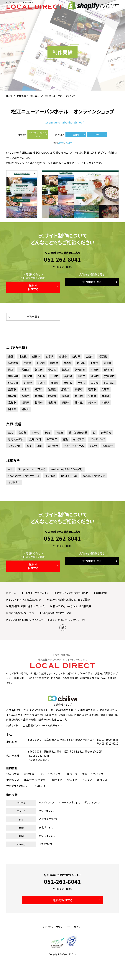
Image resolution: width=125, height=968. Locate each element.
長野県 (68, 376)
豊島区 (65, 369)
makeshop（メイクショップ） (67, 469)
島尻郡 (25, 409)
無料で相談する (43, 287)
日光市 (41, 363)
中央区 (52, 369)
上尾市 (94, 363)
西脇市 (25, 396)
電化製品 (53, 446)
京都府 (79, 389)
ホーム (12, 593)
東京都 (107, 363)
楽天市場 (50, 476)
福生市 (39, 369)
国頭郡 (12, 409)
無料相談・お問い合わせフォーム (27, 606)
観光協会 (106, 432)
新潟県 (108, 369)
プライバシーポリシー (53, 927)
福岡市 (39, 402)
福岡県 (25, 402)
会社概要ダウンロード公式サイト (41, 725)
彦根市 (65, 389)
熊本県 (79, 402)
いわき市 (13, 363)
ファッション (14, 446)
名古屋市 (109, 383)
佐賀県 (52, 402)
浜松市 (68, 383)
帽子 (29, 446)
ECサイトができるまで (36, 593)
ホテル (100, 134)
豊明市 (12, 389)
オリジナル (14, 482)
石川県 (41, 376)
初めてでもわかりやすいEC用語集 (72, 606)
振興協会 (107, 446)
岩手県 (49, 356)
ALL (10, 432)
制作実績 (101, 593)
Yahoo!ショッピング (94, 476)
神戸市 (12, 396)
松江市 (69, 142)
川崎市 (95, 369)
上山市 (89, 356)
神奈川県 (80, 369)
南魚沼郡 (13, 376)
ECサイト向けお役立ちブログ (25, 599)
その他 (93, 446)
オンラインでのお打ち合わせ (72, 593)
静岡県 (55, 383)
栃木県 (27, 363)
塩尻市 (95, 376)
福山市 (79, 396)
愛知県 (95, 383)
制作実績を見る (100, 282)
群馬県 (54, 363)
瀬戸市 (38, 389)
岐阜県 (28, 383)
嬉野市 (65, 402)
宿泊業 (79, 134)
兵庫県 (105, 389)
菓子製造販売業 (78, 432)
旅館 (47, 432)
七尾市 (55, 376)
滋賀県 (52, 389)
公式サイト (12, 725)
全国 (10, 356)
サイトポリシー (75, 927)
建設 (65, 439)
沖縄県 (105, 402)
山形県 (76, 356)
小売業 (59, 432)
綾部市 (92, 389)
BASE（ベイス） (69, 476)
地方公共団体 (16, 439)
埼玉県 (81, 363)
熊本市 (92, 402)
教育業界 (52, 439)
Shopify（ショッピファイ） (38, 134)
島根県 (61, 142)
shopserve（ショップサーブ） (24, 476)
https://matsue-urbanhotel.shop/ (62, 122)
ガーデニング (97, 439)
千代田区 (24, 369)
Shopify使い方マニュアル (56, 613)
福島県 (103, 356)
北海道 (23, 356)
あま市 (25, 389)
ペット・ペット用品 (74, 446)
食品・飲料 (35, 439)
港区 (10, 369)
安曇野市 (109, 376)
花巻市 (63, 356)
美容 (39, 446)
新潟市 (28, 376)
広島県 (65, 396)
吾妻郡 (67, 363)
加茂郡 (41, 383)
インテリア (79, 439)
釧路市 (36, 356)
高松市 (12, 402)
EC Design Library (47, 619)
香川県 (105, 396)
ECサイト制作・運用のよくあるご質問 (69, 599)
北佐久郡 (13, 383)
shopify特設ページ (21, 613)
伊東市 (81, 383)
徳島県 (92, 396)
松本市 (81, 376)
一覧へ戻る (24, 316)
